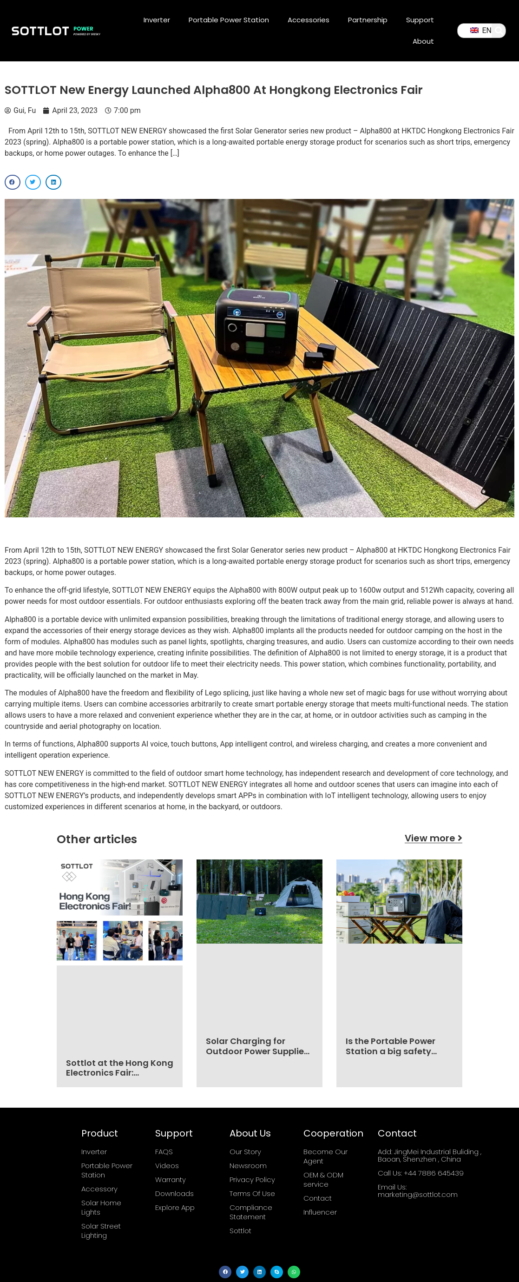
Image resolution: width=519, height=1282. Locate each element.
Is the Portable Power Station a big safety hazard (390, 1051)
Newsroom (248, 1165)
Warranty (170, 1179)
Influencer (320, 1212)
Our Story (245, 1151)
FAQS (164, 1151)
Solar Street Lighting (101, 1230)
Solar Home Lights (101, 1207)
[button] (499, 31)
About (423, 41)
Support (420, 20)
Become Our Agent (325, 1156)
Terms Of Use (252, 1193)
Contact (317, 1198)
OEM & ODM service (323, 1179)
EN (480, 30)
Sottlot (240, 1231)
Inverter (157, 20)
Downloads (174, 1193)
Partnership (368, 20)
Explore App (175, 1207)
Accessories (308, 20)
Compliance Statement (251, 1212)
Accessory (99, 1189)
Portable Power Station (229, 20)
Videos (167, 1165)
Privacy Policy (252, 1179)
